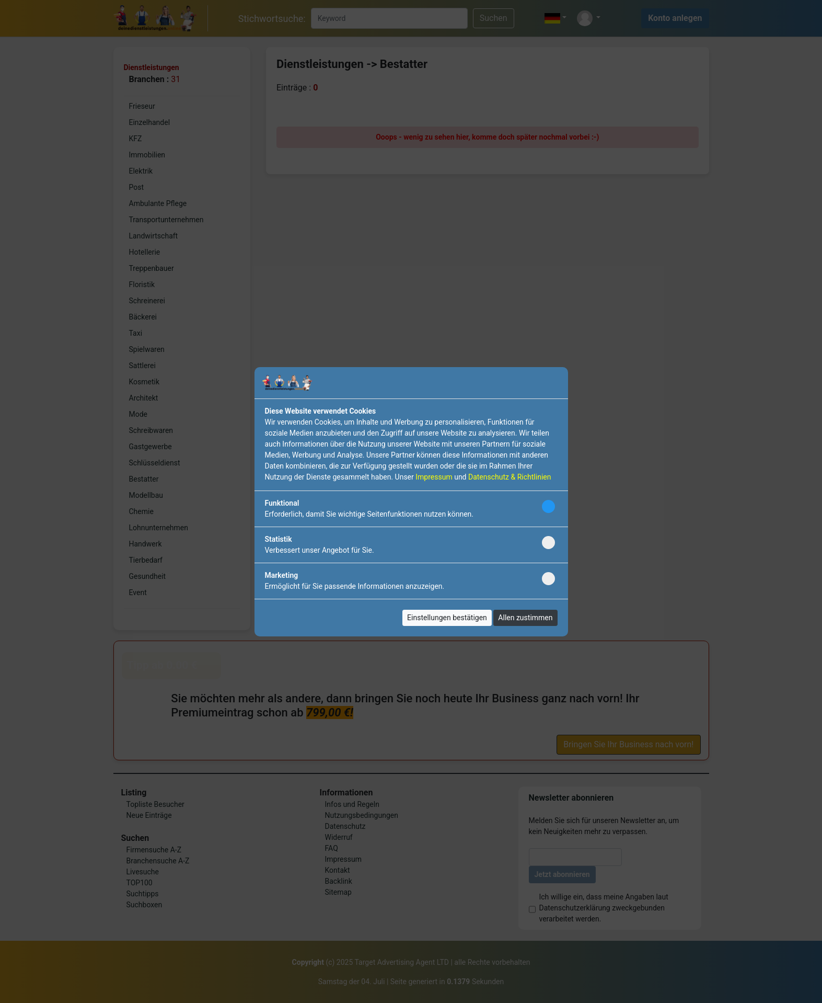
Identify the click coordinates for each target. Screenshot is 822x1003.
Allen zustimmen (525, 617)
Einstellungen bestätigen (447, 617)
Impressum (433, 477)
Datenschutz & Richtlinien (509, 477)
